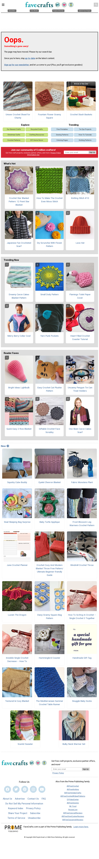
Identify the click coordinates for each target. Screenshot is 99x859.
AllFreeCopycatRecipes (72, 813)
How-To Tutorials (85, 135)
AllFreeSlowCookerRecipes (73, 816)
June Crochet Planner (17, 565)
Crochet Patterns (13, 140)
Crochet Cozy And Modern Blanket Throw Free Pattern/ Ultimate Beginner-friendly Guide (49, 570)
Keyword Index (15, 808)
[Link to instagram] (33, 789)
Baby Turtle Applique (49, 522)
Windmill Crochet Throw (82, 565)
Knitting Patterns (85, 140)
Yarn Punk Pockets (49, 336)
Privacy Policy (55, 153)
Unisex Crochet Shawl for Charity (18, 116)
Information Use (33, 155)
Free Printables (62, 129)
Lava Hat (80, 243)
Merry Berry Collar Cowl (19, 336)
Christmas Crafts (14, 135)
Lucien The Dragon (17, 615)
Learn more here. (81, 827)
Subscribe (35, 813)
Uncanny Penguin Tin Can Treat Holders (80, 389)
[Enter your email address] (66, 769)
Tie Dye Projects (85, 129)
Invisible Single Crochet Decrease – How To (17, 660)
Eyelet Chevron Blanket (50, 482)
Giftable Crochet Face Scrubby (49, 431)
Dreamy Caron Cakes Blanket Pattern (19, 296)
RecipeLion (72, 810)
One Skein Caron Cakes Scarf (80, 431)
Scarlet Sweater (25, 744)
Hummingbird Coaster (49, 658)
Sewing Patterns (62, 135)
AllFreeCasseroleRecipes (72, 820)
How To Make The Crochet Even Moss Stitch (49, 200)
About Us (7, 798)
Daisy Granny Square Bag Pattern (49, 617)
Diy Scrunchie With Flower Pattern (49, 245)
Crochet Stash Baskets (81, 114)
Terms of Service (16, 818)
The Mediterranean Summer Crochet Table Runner (49, 703)
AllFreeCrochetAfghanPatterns (72, 796)
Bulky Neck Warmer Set (73, 744)
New (5, 446)
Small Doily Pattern (49, 294)
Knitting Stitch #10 (80, 198)
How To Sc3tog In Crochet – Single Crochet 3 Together (82, 617)
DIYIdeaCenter (73, 799)
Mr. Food (72, 806)
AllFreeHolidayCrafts (72, 793)
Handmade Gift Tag (81, 658)
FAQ (44, 798)
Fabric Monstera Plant (82, 482)
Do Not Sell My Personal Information (24, 803)
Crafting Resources (36, 135)
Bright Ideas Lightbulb (19, 387)
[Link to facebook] (7, 789)
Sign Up (92, 152)
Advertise (20, 798)
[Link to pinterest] (24, 789)
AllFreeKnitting (73, 789)
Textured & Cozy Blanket (17, 701)
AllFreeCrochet (73, 786)
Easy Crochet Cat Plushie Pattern (49, 389)
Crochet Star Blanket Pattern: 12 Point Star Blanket (19, 201)
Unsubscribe (34, 818)
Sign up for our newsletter (16, 65)
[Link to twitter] (16, 789)
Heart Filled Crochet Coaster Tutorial (80, 338)
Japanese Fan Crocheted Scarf (19, 245)
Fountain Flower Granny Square (49, 116)
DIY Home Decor (36, 140)
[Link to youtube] (41, 789)
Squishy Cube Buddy (17, 482)
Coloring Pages (62, 140)
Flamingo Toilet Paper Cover (80, 296)
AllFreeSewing (73, 803)
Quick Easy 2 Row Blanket (18, 429)
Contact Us (33, 798)
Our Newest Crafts (14, 129)
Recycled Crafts (37, 129)
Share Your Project (17, 813)
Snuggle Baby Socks (82, 701)
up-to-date (30, 58)
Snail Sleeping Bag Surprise (17, 522)
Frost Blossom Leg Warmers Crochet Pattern (82, 524)
